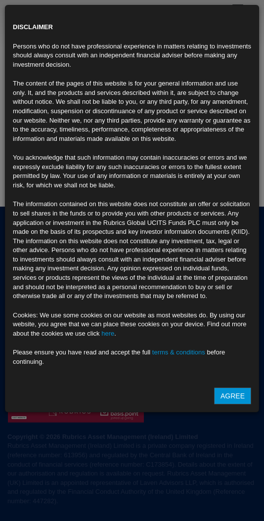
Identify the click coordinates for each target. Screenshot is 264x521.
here (107, 333)
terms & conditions (178, 352)
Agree (232, 396)
